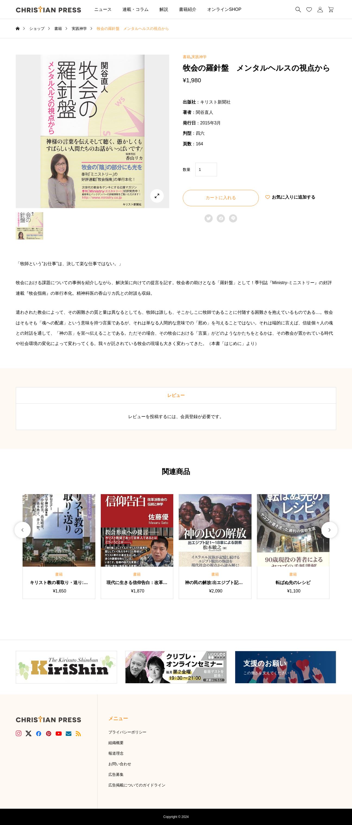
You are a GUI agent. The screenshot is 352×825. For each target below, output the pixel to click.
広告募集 (116, 774)
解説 (163, 9)
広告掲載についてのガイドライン (136, 785)
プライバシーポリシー (127, 732)
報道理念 (116, 753)
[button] (255, 9)
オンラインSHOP (224, 9)
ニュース (103, 9)
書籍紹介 (187, 9)
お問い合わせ (119, 764)
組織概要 (116, 743)
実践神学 (199, 57)
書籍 (186, 57)
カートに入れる (221, 197)
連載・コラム (135, 9)
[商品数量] (206, 169)
